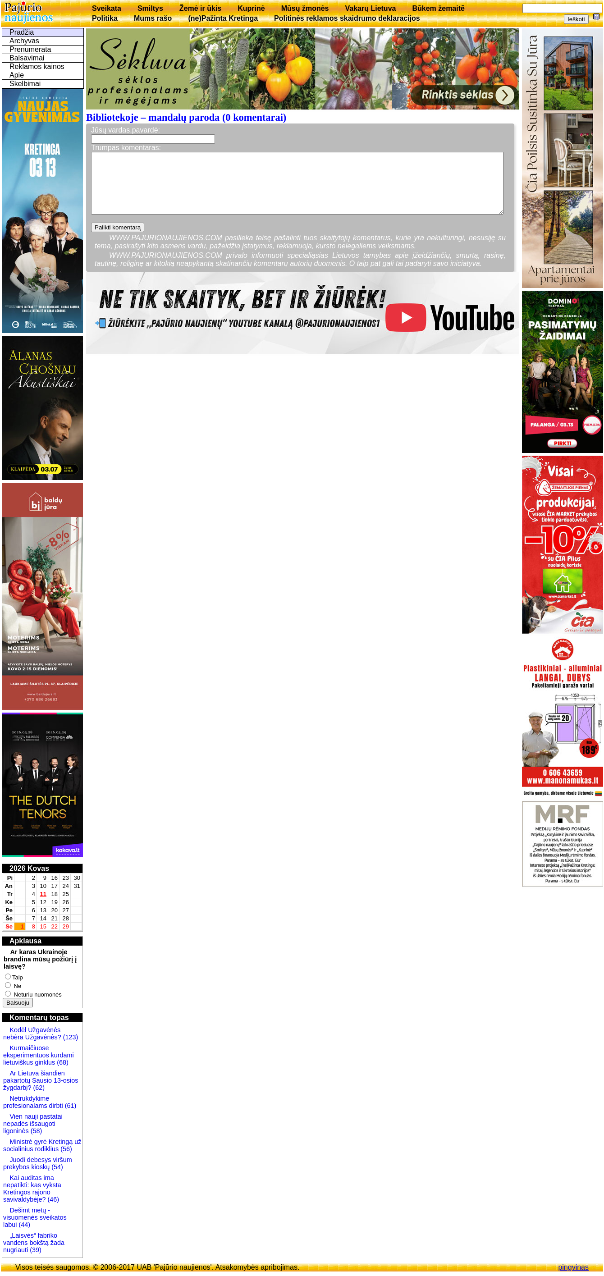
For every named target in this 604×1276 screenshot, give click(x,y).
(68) (62, 1062)
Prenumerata (30, 49)
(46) (52, 1199)
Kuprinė (251, 8)
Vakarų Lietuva (370, 8)
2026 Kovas (29, 868)
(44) (23, 1224)
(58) (35, 1130)
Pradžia (21, 32)
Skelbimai (25, 83)
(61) (70, 1105)
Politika (105, 18)
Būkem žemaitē (438, 8)
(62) (38, 1087)
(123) (69, 1037)
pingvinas (573, 1267)
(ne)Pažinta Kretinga (223, 18)
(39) (34, 1249)
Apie (16, 75)
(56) (65, 1149)
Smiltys (150, 8)
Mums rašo (153, 18)
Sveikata (106, 8)
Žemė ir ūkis (200, 8)
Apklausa (25, 941)
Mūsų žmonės (305, 8)
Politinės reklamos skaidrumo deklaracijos (347, 18)
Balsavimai (26, 58)
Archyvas (24, 41)
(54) (56, 1167)
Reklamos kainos (36, 66)
